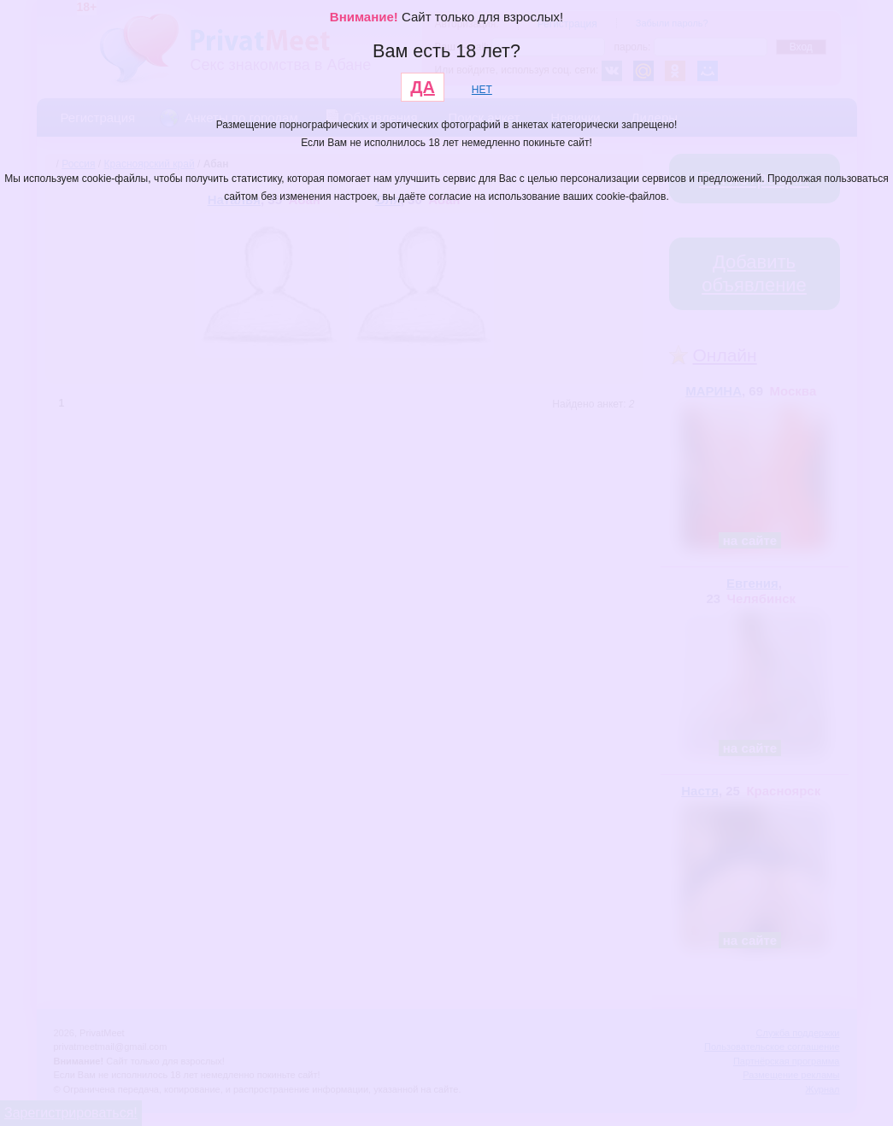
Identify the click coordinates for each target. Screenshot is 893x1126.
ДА (422, 87)
